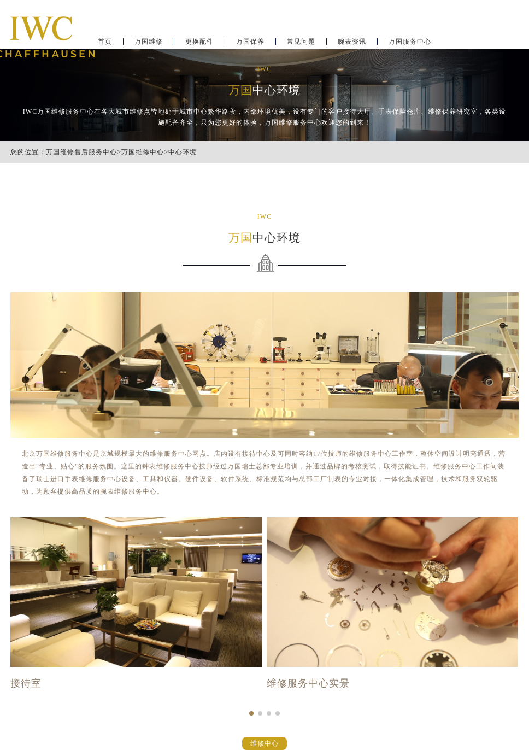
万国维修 (148, 41)
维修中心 (264, 743)
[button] (251, 713)
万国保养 (250, 41)
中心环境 (182, 152)
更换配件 (199, 41)
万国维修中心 (142, 152)
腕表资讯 (352, 41)
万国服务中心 (410, 41)
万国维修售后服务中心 (81, 152)
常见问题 (301, 41)
